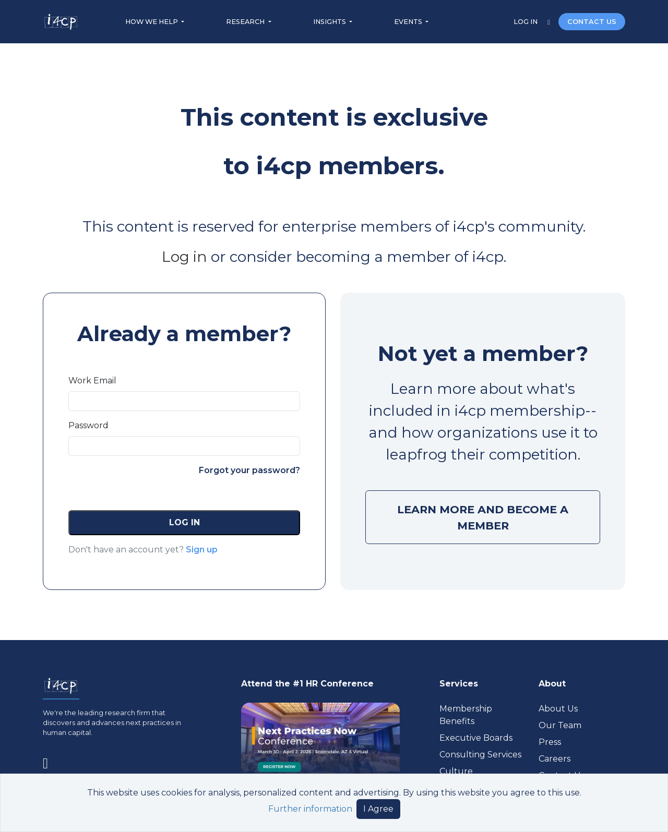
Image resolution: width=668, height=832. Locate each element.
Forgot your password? (249, 470)
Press (550, 742)
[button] (184, 522)
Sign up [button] (202, 549)
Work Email (92, 380)
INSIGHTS (330, 22)
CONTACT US (591, 22)
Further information (310, 809)
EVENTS (409, 22)
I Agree (378, 809)
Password (88, 425)
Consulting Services (480, 754)
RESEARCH (246, 22)
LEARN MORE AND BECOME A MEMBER (482, 517)
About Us (558, 709)
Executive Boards (475, 738)
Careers (554, 759)
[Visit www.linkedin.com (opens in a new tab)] (49, 761)
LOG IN (526, 22)
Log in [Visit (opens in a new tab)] (184, 257)
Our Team (560, 725)
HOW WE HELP (152, 22)
